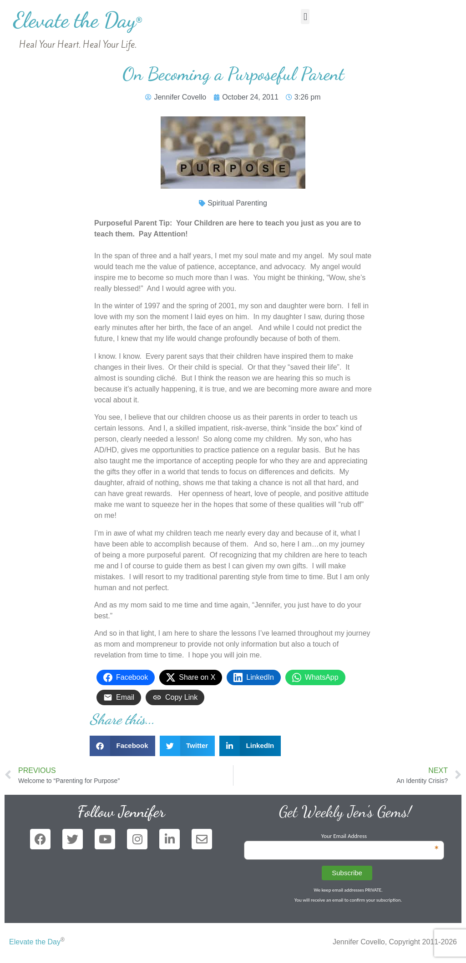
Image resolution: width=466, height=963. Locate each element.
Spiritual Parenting (237, 203)
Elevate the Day (77, 20)
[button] (305, 16)
